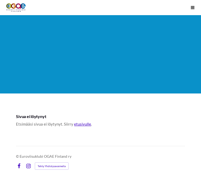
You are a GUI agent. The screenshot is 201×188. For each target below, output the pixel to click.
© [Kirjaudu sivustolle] (18, 156)
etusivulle (82, 124)
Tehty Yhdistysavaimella (52, 166)
